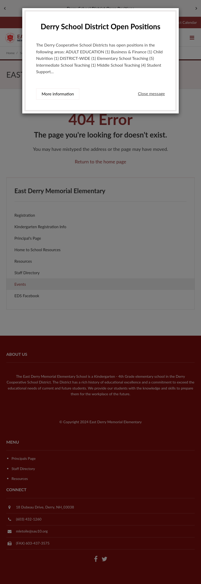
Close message (151, 93)
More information (58, 93)
